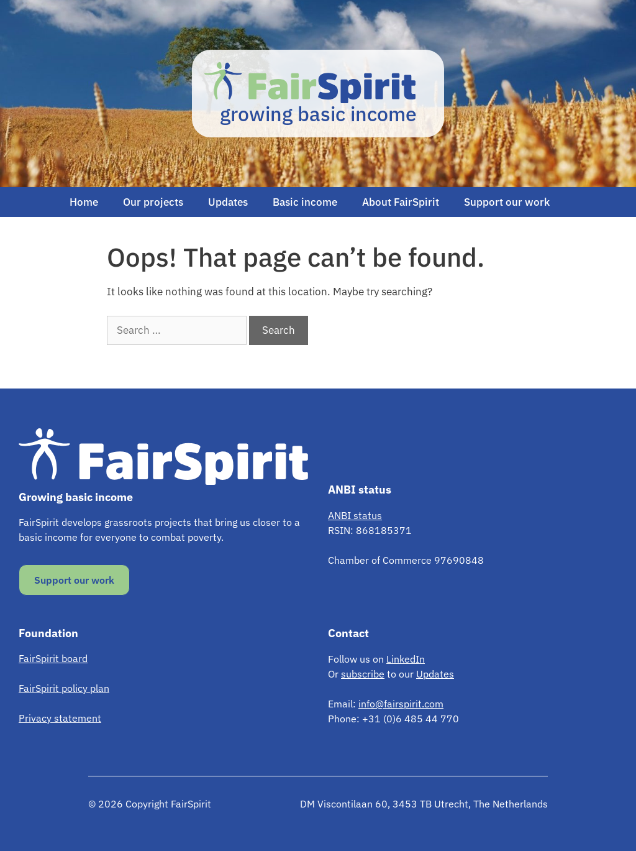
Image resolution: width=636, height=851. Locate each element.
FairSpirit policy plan (64, 688)
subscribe (362, 674)
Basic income (305, 202)
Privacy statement (60, 718)
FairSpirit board (53, 658)
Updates (228, 202)
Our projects (153, 202)
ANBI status (355, 515)
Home (84, 202)
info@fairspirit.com (400, 703)
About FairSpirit (400, 202)
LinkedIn (405, 659)
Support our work (507, 202)
